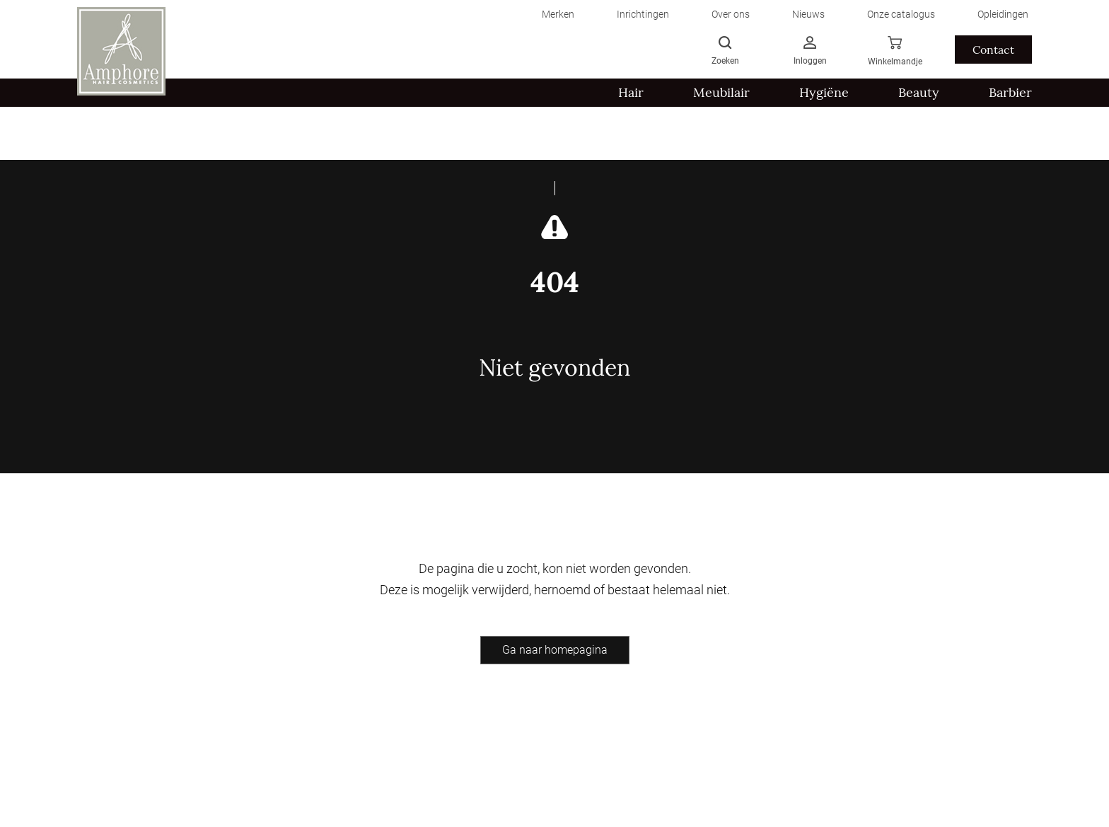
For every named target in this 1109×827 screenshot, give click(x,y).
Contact (993, 49)
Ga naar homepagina (555, 650)
